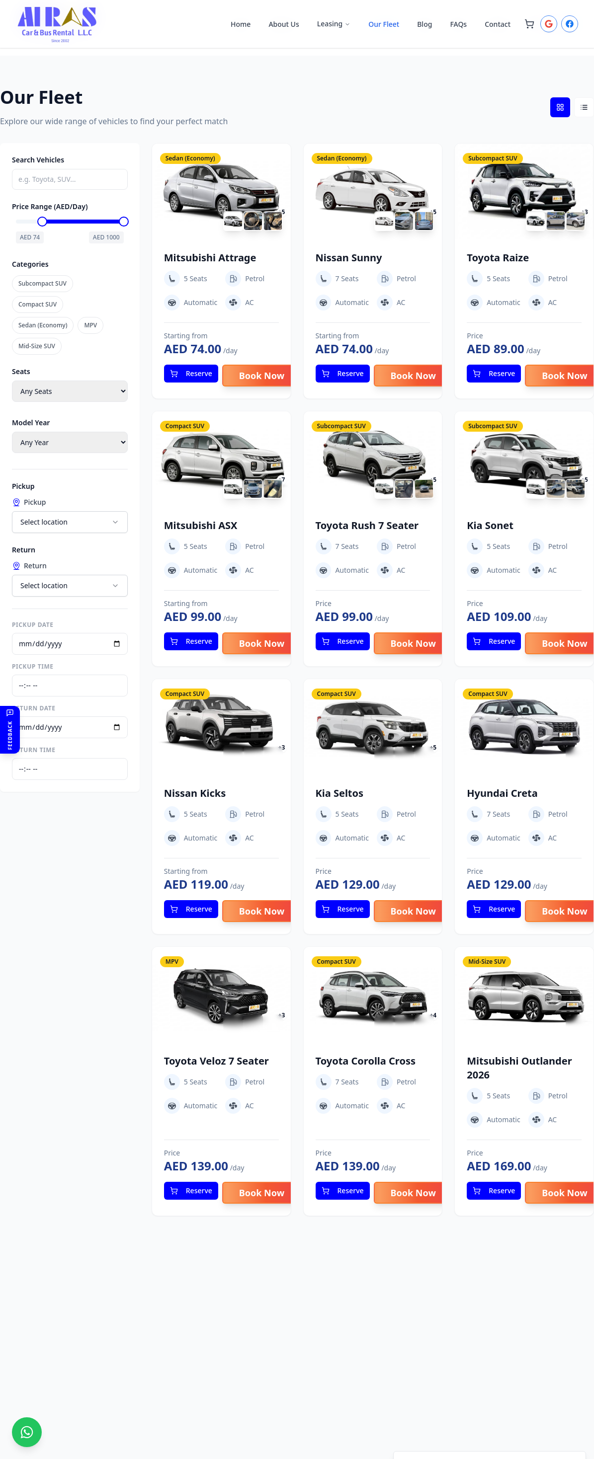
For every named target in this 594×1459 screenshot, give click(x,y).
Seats (21, 371)
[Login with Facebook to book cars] (569, 23)
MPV (90, 325)
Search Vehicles (38, 159)
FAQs (458, 24)
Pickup (29, 502)
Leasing (334, 23)
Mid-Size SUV (36, 346)
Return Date (34, 708)
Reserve (191, 373)
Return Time (34, 750)
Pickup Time (33, 667)
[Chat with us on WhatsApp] (27, 1432)
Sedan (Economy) (42, 325)
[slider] (45, 222)
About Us (283, 24)
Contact (497, 24)
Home (241, 24)
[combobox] (70, 522)
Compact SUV (37, 304)
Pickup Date (33, 625)
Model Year (31, 422)
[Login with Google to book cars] (548, 23)
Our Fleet (383, 24)
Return (29, 565)
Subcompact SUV (42, 283)
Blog (424, 24)
